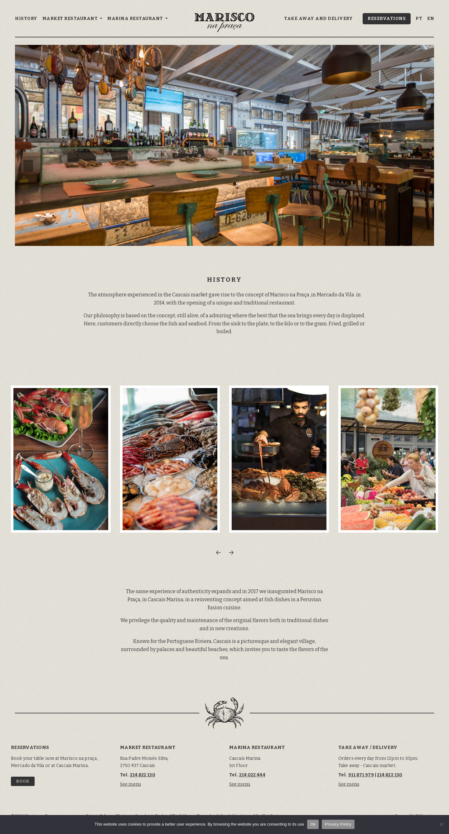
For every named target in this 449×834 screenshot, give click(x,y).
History (26, 18)
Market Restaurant (70, 18)
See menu (130, 784)
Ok (313, 824)
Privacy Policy (338, 824)
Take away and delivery (318, 18)
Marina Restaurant (135, 18)
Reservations (387, 18)
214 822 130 (142, 775)
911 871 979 (361, 775)
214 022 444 (252, 775)
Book (22, 781)
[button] (218, 553)
